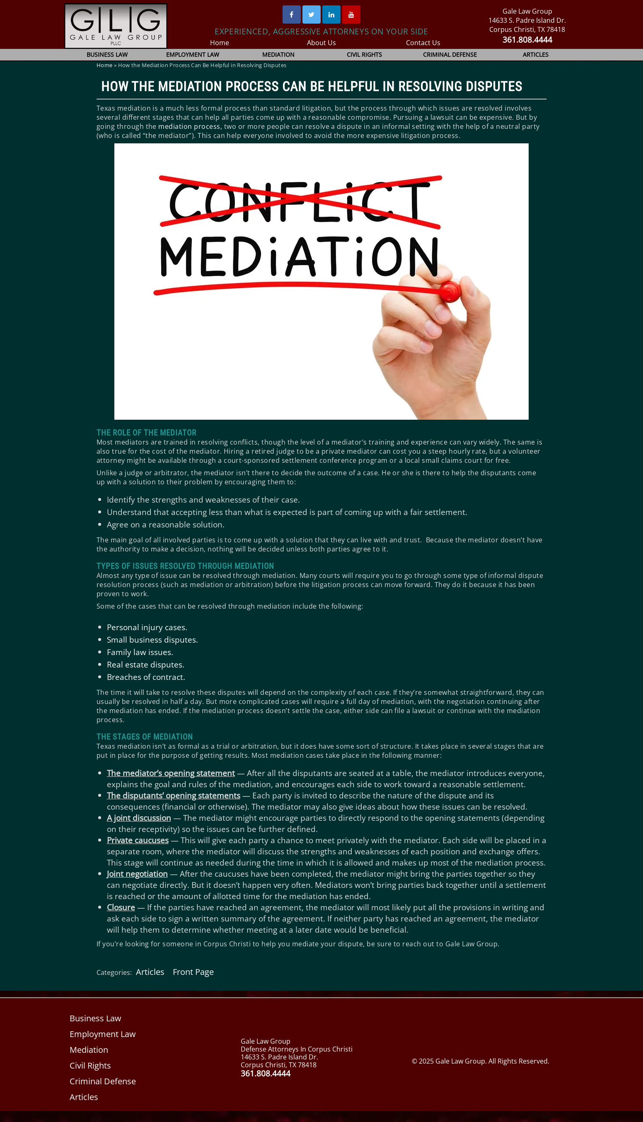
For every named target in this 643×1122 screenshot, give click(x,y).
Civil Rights (364, 54)
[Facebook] (292, 14)
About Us (321, 42)
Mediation (278, 54)
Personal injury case (144, 627)
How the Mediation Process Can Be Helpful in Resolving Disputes (311, 86)
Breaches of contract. (146, 676)
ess (212, 126)
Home (219, 42)
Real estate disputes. (145, 664)
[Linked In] (331, 14)
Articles (535, 54)
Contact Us (423, 42)
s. (183, 627)
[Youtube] (351, 14)
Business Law (107, 54)
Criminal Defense (450, 54)
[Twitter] (311, 14)
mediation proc (182, 126)
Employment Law (192, 54)
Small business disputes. (152, 639)
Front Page (192, 983)
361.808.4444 (527, 39)
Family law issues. (139, 652)
